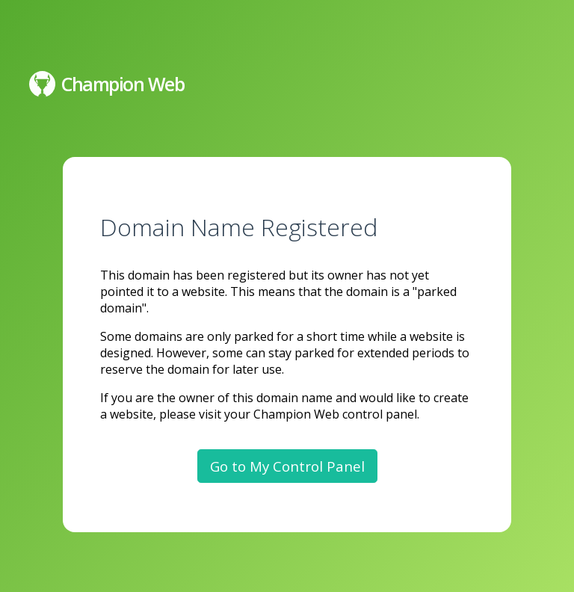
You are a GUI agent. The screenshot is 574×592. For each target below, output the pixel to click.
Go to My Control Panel (287, 466)
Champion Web (106, 83)
